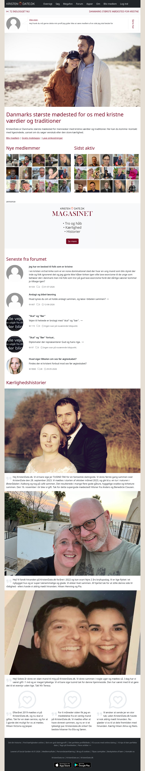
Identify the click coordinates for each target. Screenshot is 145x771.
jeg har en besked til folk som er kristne (51, 266)
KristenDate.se (72, 757)
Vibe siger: (33, 20)
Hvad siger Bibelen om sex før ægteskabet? (52, 359)
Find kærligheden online (33, 742)
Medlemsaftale (48, 751)
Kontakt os (130, 751)
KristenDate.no (58, 757)
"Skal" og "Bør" (37, 316)
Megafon (68, 3)
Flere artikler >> (84, 745)
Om (98, 3)
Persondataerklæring (66, 751)
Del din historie (14, 742)
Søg (58, 3)
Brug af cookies (83, 751)
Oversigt (47, 3)
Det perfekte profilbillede (79, 742)
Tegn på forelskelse (68, 745)
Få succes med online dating (104, 742)
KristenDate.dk (87, 757)
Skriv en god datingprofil (56, 742)
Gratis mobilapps (31, 138)
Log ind (124, 3)
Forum (79, 3)
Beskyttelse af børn (115, 751)
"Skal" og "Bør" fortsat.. (42, 337)
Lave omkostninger (52, 138)
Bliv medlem (110, 3)
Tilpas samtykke (98, 751)
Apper (90, 3)
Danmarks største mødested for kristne (114, 11)
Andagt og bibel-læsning (42, 294)
